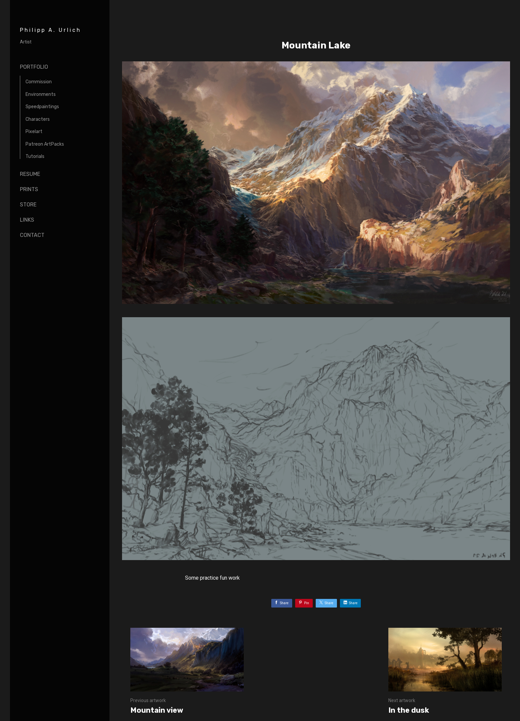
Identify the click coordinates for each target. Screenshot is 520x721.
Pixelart (34, 131)
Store (28, 204)
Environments (41, 94)
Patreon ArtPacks (45, 144)
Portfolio (34, 67)
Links (27, 220)
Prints (29, 189)
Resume (30, 174)
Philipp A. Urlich (50, 30)
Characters (38, 119)
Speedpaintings (42, 106)
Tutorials (35, 156)
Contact (32, 235)
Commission (39, 82)
